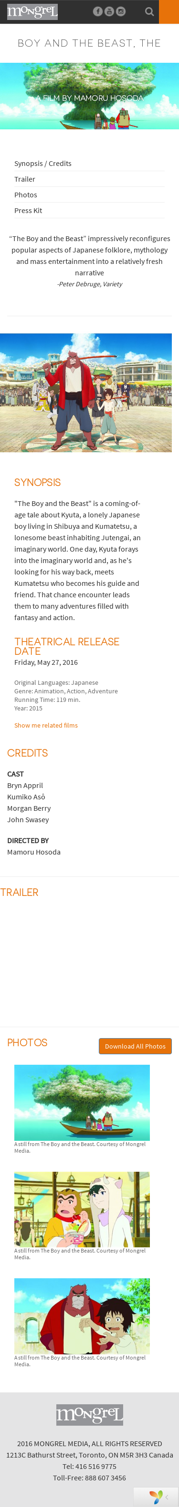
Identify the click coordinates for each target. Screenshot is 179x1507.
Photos (25, 194)
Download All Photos (135, 1046)
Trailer (24, 179)
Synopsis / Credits (43, 163)
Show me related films (46, 725)
